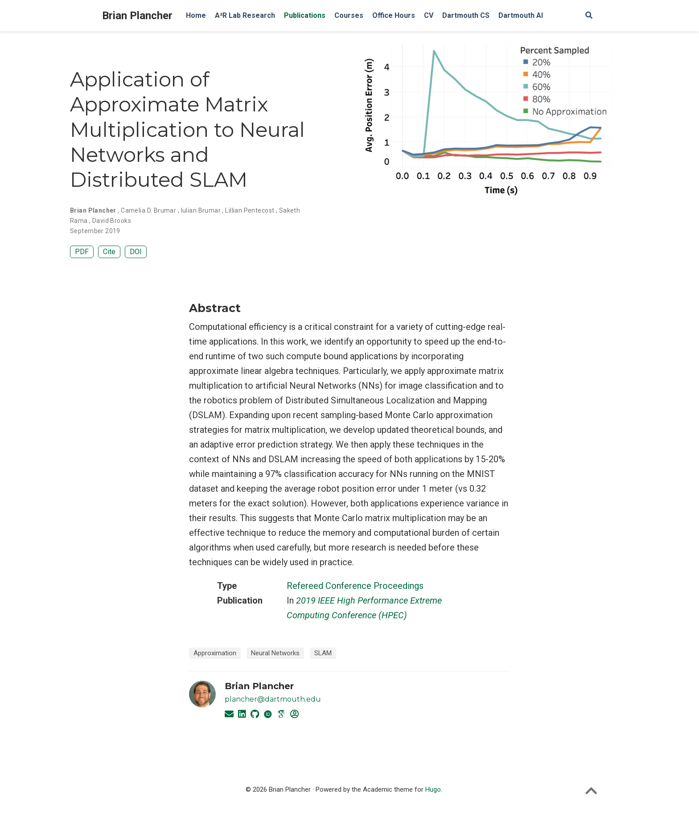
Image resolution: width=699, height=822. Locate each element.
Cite (109, 251)
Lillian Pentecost (249, 210)
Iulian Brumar (201, 210)
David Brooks (111, 220)
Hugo (433, 789)
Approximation (214, 653)
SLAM (323, 653)
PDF (82, 251)
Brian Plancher (137, 15)
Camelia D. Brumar (148, 210)
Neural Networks (275, 653)
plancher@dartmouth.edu (273, 699)
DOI (136, 251)
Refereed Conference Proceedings (355, 585)
